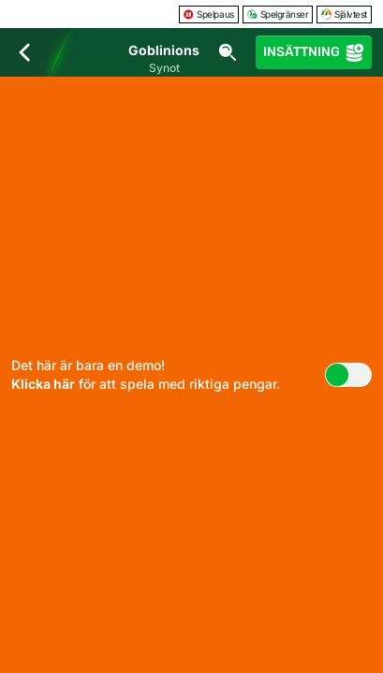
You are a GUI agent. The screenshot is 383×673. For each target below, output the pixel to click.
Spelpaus (208, 14)
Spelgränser (278, 14)
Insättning (313, 52)
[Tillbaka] (24, 52)
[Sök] (227, 52)
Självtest (344, 14)
